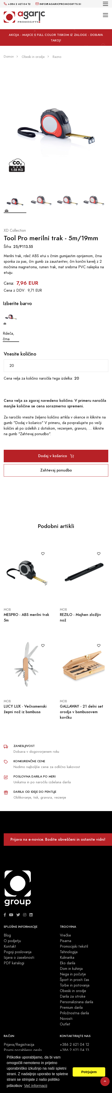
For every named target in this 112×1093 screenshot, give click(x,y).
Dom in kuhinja (71, 968)
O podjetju (12, 940)
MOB (7, 609)
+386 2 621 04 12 (74, 1044)
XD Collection (15, 230)
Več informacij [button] (35, 1086)
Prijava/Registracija (19, 1044)
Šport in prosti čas (74, 979)
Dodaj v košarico (56, 456)
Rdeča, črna (11, 325)
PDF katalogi (14, 963)
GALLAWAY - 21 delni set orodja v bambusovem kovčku (81, 712)
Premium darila (71, 1007)
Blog (7, 935)
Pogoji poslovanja (17, 952)
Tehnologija (69, 952)
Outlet (65, 1024)
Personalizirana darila (76, 1002)
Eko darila (67, 963)
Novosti (66, 1018)
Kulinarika (67, 957)
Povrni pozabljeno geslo (23, 1050)
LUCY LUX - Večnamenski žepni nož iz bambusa (25, 709)
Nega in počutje (73, 974)
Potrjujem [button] (89, 1072)
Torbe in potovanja (74, 985)
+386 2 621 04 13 (74, 1050)
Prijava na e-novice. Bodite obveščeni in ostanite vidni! (57, 839)
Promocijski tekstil (74, 946)
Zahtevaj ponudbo (56, 470)
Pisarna (65, 940)
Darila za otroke (72, 996)
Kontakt (10, 946)
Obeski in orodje (73, 990)
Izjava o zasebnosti (19, 957)
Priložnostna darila (74, 1013)
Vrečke (65, 935)
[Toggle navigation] (106, 4)
